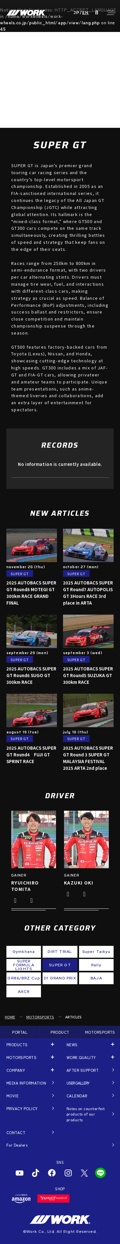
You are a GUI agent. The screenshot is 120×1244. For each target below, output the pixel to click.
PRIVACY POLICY (22, 1108)
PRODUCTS (17, 1044)
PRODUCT (60, 1032)
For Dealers (17, 1144)
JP (77, 13)
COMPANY (15, 1070)
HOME (10, 1016)
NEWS (72, 1044)
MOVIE (12, 1095)
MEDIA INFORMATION (26, 1083)
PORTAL (20, 1032)
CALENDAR (77, 1095)
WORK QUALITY (81, 1057)
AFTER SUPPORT (83, 1070)
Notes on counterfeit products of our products (86, 1114)
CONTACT (15, 1132)
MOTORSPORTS (40, 1016)
